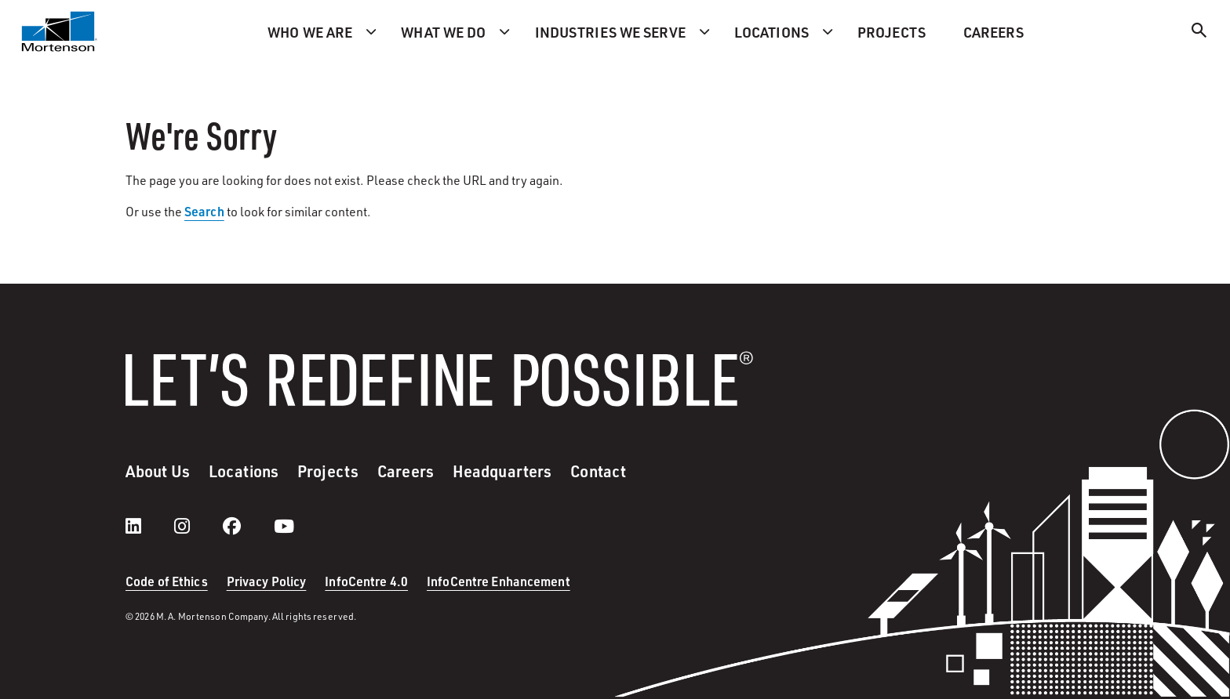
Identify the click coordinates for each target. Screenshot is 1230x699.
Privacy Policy (267, 581)
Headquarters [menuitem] (502, 471)
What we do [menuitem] (443, 32)
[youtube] (284, 526)
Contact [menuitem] (598, 471)
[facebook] (247, 526)
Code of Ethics (167, 581)
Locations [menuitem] (771, 32)
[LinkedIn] (149, 526)
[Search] (1199, 32)
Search (204, 211)
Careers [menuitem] (993, 32)
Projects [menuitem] (891, 32)
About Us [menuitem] (158, 471)
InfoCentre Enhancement (498, 581)
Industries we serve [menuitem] (610, 32)
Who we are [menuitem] (309, 32)
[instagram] (197, 526)
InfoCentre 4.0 (366, 581)
